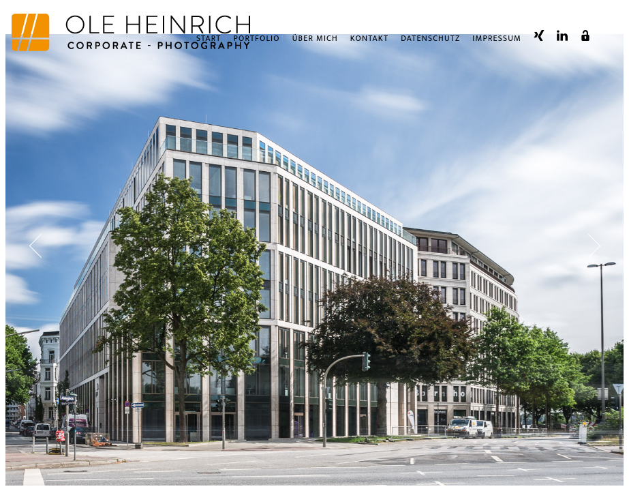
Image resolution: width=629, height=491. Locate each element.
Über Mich (315, 43)
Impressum (496, 43)
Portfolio (257, 43)
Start (208, 43)
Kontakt (369, 43)
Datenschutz (430, 43)
